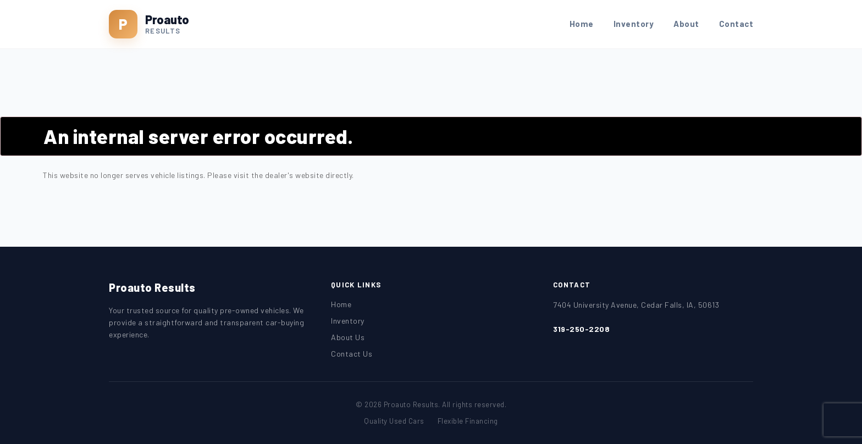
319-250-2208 (581, 329)
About (686, 24)
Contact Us (351, 353)
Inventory (634, 24)
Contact (736, 24)
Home (582, 24)
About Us (347, 337)
